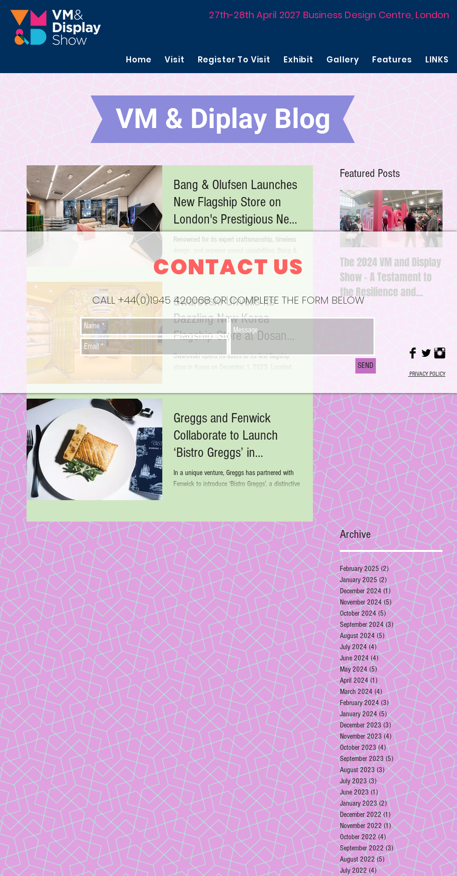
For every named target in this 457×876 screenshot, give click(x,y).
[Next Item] (427, 218)
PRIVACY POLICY (426, 374)
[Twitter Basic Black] (426, 353)
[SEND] (365, 365)
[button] (174, 59)
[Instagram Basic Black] (439, 353)
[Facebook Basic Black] (412, 353)
